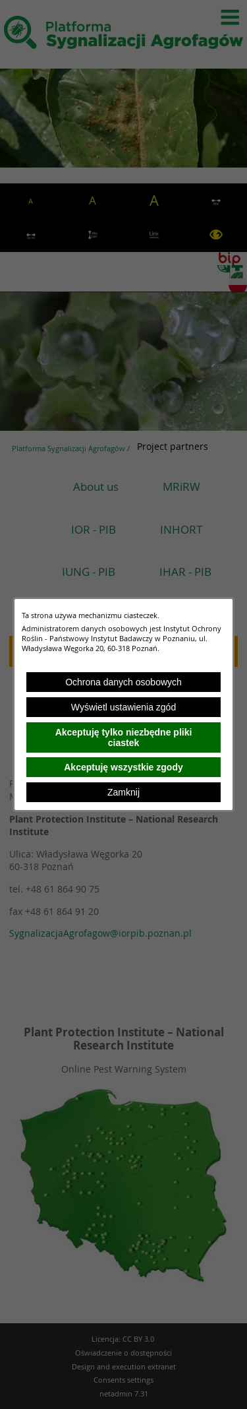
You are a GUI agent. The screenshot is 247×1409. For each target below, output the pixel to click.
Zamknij (123, 792)
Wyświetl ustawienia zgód (123, 707)
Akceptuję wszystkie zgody (123, 767)
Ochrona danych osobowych (123, 682)
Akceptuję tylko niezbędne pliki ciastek (123, 737)
